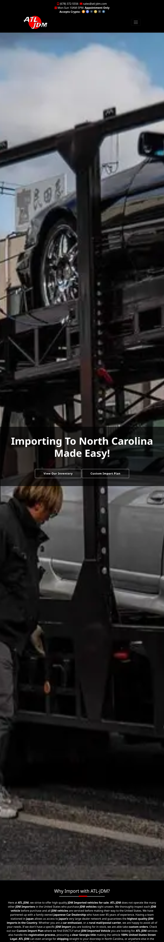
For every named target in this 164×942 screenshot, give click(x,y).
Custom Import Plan (105, 473)
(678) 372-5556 (67, 4)
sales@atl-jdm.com (93, 4)
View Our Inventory (58, 473)
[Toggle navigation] (135, 22)
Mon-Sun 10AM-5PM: (82, 8)
